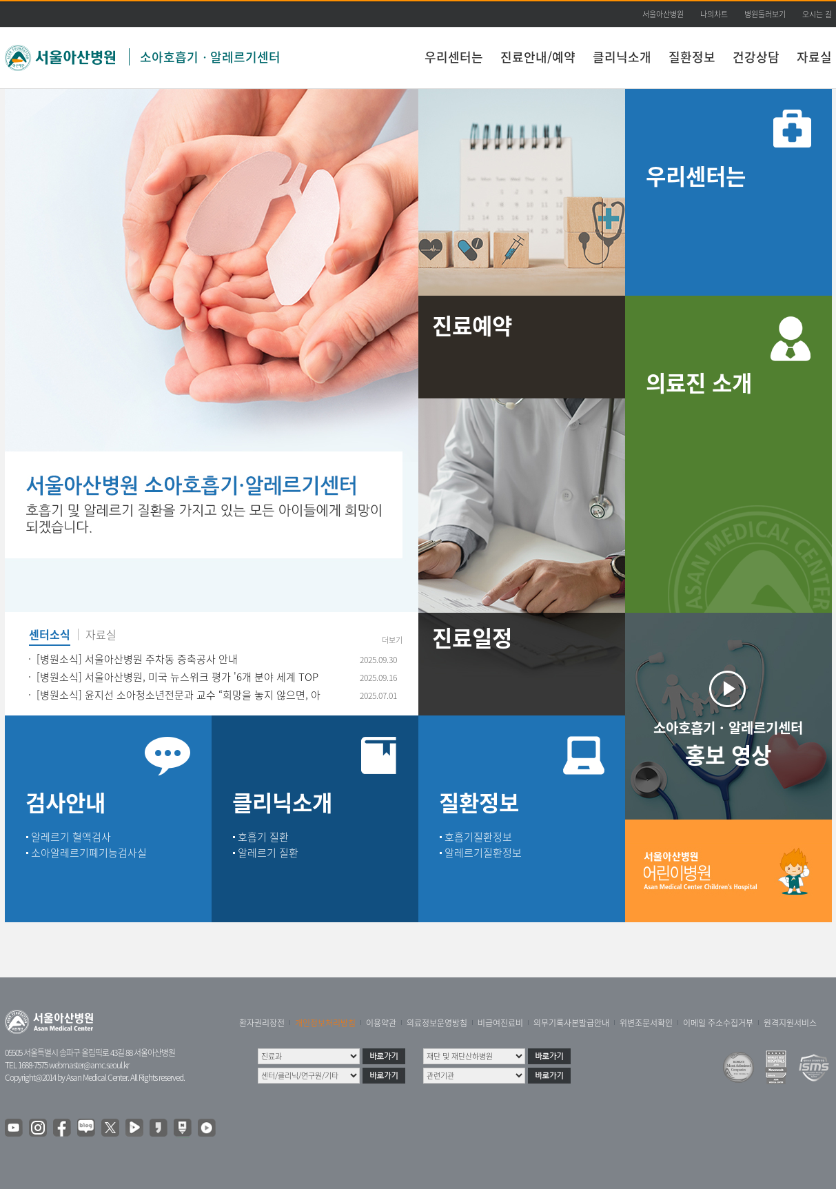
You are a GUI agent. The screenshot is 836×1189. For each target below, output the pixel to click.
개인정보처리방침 (325, 1023)
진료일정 (472, 637)
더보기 (392, 640)
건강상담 (756, 57)
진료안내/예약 (537, 57)
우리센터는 (454, 57)
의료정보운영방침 (437, 1023)
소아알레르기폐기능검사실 (89, 852)
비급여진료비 (500, 1023)
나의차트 (714, 14)
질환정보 (692, 57)
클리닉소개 (622, 57)
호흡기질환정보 (478, 836)
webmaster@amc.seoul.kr (89, 1065)
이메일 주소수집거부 (718, 1023)
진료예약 (472, 325)
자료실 (814, 57)
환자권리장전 (262, 1023)
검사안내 (65, 802)
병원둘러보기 (765, 14)
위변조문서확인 (646, 1023)
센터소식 (49, 635)
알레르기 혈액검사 (71, 836)
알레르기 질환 (268, 852)
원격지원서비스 (790, 1023)
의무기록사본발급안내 (571, 1023)
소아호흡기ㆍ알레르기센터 (210, 57)
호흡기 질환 (263, 836)
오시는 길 (817, 14)
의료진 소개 (699, 382)
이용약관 (381, 1023)
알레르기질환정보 (483, 852)
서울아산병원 (663, 14)
